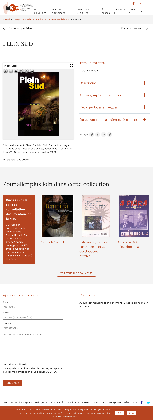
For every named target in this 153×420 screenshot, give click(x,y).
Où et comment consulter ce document (108, 120)
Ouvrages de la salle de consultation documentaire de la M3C (41, 19)
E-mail (6, 312)
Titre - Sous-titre (92, 63)
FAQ (103, 402)
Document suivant (132, 28)
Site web (7, 323)
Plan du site (72, 402)
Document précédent (20, 28)
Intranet (86, 402)
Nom (5, 302)
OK (119, 413)
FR (140, 3)
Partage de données (119, 402)
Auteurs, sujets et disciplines (100, 95)
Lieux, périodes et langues (98, 107)
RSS (96, 402)
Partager (83, 134)
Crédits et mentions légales (17, 402)
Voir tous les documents (76, 273)
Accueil (6, 19)
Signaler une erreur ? (18, 159)
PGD (135, 402)
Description (88, 83)
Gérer (131, 413)
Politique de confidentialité (49, 402)
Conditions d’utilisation (15, 364)
